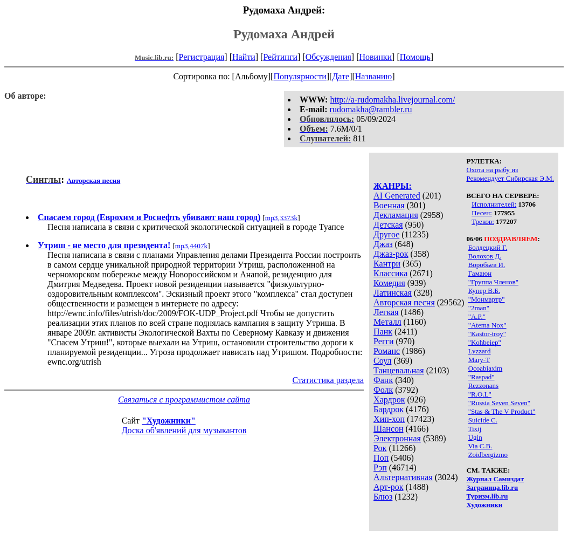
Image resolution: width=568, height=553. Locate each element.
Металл (387, 321)
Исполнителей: (494, 204)
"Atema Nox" (487, 325)
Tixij (474, 429)
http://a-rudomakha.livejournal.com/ (392, 99)
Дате (340, 76)
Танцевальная (398, 370)
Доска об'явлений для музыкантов (184, 430)
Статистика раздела (328, 380)
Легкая (385, 312)
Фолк (383, 389)
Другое (386, 234)
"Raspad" (481, 377)
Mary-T (479, 360)
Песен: (482, 213)
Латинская (392, 292)
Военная (389, 205)
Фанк (383, 380)
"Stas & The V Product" (502, 411)
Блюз (382, 496)
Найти (243, 57)
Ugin (475, 437)
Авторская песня (404, 302)
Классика (390, 273)
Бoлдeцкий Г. (488, 247)
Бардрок (388, 409)
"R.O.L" (479, 394)
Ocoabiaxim (485, 368)
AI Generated (396, 195)
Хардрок (389, 399)
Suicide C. (482, 420)
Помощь (415, 57)
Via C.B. (480, 446)
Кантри (386, 263)
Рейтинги (280, 57)
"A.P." (477, 316)
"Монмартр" (486, 299)
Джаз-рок (390, 253)
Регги (383, 341)
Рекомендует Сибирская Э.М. (510, 178)
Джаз (382, 244)
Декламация (395, 215)
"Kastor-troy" (487, 334)
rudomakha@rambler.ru (371, 109)
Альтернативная (403, 477)
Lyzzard (479, 351)
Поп (381, 457)
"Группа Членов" (493, 282)
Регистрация (202, 57)
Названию (373, 76)
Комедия (389, 283)
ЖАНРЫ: (392, 185)
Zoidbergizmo (488, 454)
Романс (386, 351)
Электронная (397, 438)
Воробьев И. (486, 265)
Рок (379, 448)
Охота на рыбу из (492, 170)
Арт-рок (388, 486)
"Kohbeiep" (484, 342)
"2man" (479, 308)
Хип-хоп (389, 419)
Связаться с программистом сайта (184, 399)
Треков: (483, 221)
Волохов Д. (485, 256)
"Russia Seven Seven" (499, 403)
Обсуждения (328, 57)
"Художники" (169, 420)
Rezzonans (483, 385)
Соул (382, 360)
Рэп (380, 467)
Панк (382, 331)
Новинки (375, 57)
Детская (388, 224)
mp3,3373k (281, 218)
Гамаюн (480, 273)
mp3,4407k (191, 246)
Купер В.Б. (484, 290)
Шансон (388, 428)
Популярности (299, 76)
